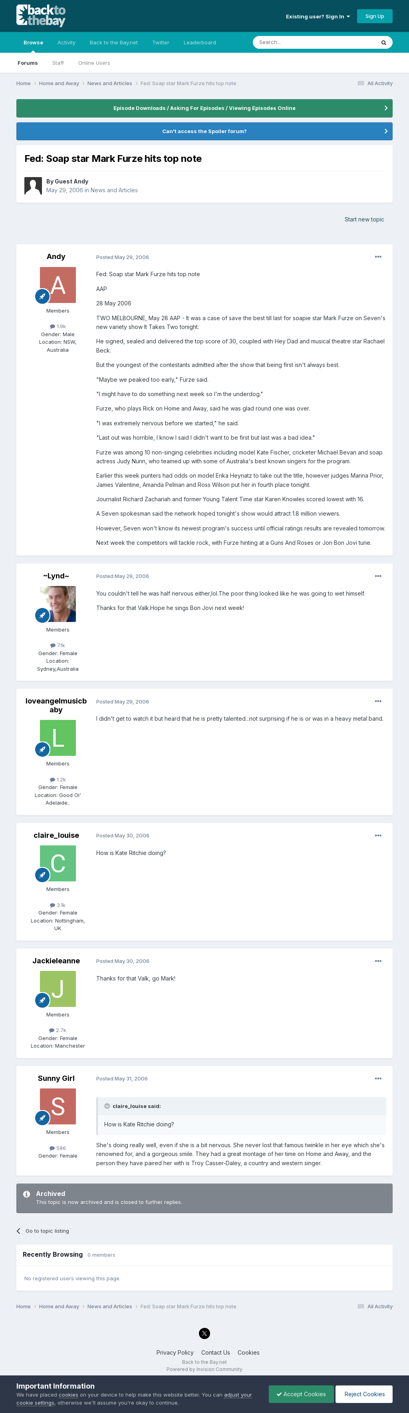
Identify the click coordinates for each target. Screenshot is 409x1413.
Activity (66, 42)
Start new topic (364, 219)
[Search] (293, 42)
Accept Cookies (299, 1394)
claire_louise (56, 835)
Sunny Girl (56, 1078)
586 (58, 1148)
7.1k (57, 645)
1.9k (58, 326)
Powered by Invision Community (204, 1369)
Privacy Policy (175, 1352)
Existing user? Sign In (318, 16)
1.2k (58, 779)
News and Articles (114, 190)
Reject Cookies (363, 1394)
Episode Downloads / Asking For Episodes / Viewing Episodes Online (204, 108)
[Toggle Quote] (107, 1106)
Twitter (160, 42)
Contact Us (215, 1352)
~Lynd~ (56, 576)
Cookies (249, 1352)
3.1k (58, 905)
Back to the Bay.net (114, 42)
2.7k (57, 1030)
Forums (28, 63)
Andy (56, 256)
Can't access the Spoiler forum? (204, 131)
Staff (58, 63)
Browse (33, 46)
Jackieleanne (56, 961)
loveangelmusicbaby (56, 705)
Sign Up (374, 16)
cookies (68, 1394)
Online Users (94, 63)
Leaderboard (200, 42)
